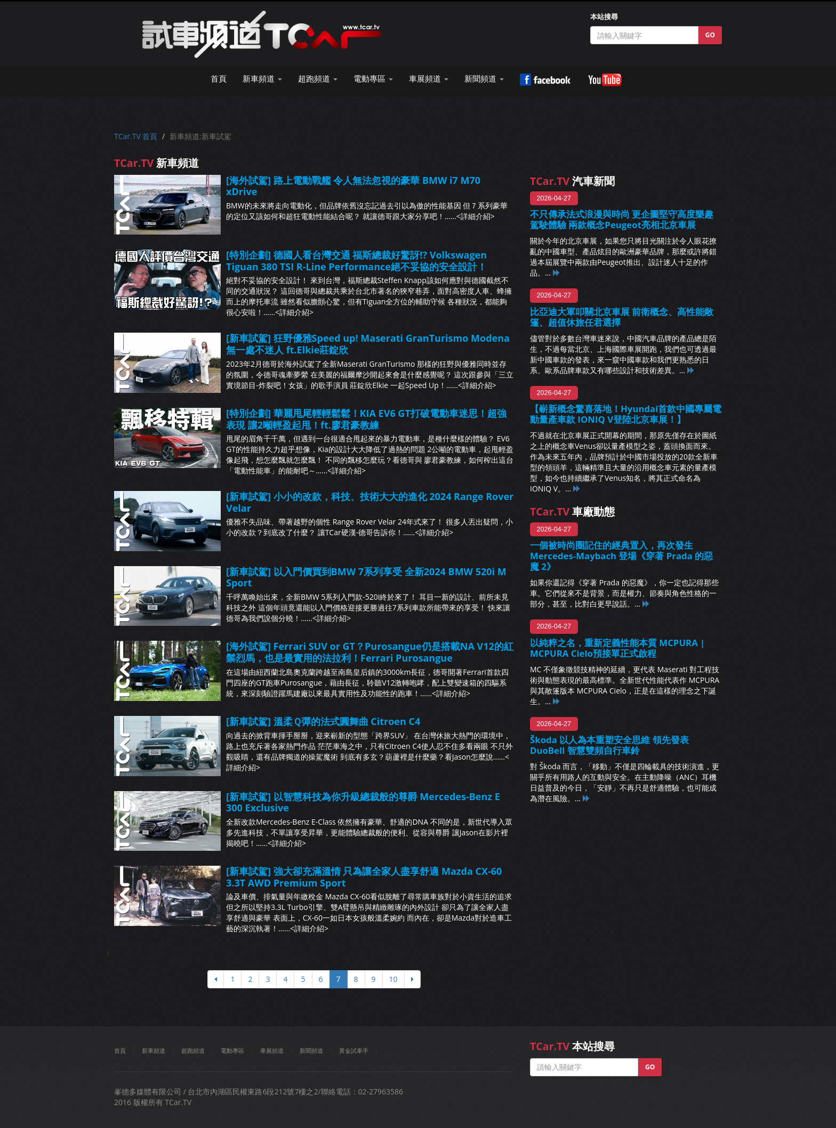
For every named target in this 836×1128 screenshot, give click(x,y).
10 (393, 979)
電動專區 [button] (373, 78)
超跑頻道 (193, 1050)
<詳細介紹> (475, 216)
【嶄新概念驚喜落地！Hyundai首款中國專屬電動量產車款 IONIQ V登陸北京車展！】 (625, 413)
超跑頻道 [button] (317, 78)
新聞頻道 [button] (484, 78)
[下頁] (412, 979)
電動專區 (232, 1050)
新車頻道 (153, 1050)
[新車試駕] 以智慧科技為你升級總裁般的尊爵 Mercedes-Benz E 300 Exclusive (363, 802)
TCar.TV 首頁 (135, 136)
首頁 (219, 78)
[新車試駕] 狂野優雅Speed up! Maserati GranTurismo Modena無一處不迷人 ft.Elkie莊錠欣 (368, 344)
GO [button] (710, 34)
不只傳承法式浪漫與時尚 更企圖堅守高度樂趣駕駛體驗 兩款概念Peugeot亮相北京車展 (621, 219)
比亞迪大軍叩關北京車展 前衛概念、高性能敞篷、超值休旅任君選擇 (621, 316)
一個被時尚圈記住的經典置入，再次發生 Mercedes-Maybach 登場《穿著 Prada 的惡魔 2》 (621, 556)
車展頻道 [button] (428, 78)
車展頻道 (272, 1050)
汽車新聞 (572, 181)
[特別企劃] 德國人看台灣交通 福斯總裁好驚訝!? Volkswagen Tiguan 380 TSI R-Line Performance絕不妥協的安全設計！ (356, 260)
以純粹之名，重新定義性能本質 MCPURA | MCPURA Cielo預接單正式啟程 (617, 647)
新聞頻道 (311, 1050)
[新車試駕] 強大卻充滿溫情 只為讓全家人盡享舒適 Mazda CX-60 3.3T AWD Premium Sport (364, 877)
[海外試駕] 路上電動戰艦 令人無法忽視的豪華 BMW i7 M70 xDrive (353, 186)
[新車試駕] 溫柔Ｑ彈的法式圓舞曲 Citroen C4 (323, 721)
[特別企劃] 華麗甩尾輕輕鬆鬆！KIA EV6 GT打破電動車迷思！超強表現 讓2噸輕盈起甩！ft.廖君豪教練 (366, 419)
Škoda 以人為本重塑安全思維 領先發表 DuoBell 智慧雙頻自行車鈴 (609, 745)
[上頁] (215, 979)
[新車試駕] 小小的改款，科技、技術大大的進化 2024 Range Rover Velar (369, 502)
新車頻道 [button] (262, 78)
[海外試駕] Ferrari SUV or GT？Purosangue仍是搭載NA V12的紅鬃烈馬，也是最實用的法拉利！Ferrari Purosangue (369, 652)
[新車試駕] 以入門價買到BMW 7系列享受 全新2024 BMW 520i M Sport (366, 577)
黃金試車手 (353, 1050)
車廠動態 (572, 511)
